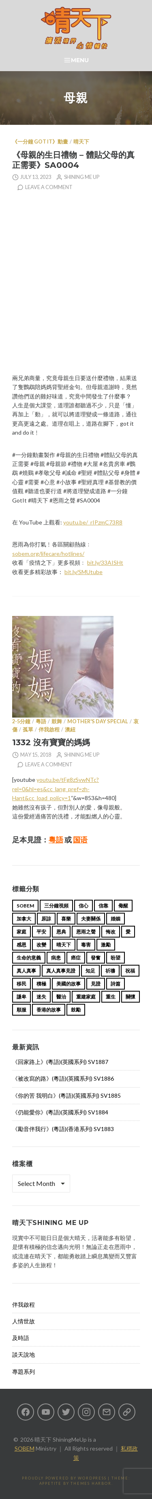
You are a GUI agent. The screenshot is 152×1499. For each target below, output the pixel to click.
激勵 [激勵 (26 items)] (106, 945)
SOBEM (24, 1448)
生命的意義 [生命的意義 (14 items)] (29, 958)
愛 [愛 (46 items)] (128, 932)
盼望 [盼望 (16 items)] (115, 958)
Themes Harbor (91, 1483)
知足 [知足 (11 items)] (90, 971)
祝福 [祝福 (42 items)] (130, 971)
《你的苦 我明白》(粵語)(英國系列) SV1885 (66, 1095)
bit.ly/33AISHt (105, 562)
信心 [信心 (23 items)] (83, 906)
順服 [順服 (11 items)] (21, 1010)
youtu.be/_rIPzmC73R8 (92, 522)
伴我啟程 (49, 730)
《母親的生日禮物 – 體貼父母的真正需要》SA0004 (73, 160)
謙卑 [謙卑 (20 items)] (21, 997)
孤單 (28, 730)
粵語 (41, 721)
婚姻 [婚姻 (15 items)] (115, 919)
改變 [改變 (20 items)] (41, 945)
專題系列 (23, 1371)
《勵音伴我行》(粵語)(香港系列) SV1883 (63, 1128)
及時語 (20, 1337)
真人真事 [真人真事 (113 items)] (26, 971)
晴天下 (81, 142)
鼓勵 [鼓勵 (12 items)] (76, 1010)
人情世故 (23, 1321)
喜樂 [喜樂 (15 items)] (66, 919)
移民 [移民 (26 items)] (21, 984)
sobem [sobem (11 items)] (25, 906)
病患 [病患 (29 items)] (56, 958)
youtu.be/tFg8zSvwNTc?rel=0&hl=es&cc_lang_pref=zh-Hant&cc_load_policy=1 (55, 788)
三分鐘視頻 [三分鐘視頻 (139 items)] (56, 906)
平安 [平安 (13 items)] (41, 932)
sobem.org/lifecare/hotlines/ (48, 553)
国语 (80, 839)
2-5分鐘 (21, 721)
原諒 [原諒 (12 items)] (46, 919)
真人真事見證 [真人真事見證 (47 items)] (60, 971)
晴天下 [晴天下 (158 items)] (63, 945)
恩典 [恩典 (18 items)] (61, 932)
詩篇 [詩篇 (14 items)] (115, 984)
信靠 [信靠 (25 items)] (103, 906)
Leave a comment (49, 187)
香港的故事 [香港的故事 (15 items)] (48, 1010)
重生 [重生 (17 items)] (111, 997)
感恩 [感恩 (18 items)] (21, 945)
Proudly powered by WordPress (64, 1478)
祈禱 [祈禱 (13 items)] (110, 971)
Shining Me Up (81, 177)
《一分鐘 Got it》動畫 (40, 142)
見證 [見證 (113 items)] (96, 984)
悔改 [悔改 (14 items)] (111, 932)
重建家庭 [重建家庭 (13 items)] (86, 997)
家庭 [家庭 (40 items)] (21, 932)
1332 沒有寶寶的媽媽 (51, 742)
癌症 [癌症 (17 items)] (76, 958)
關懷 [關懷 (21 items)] (130, 997)
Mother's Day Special (97, 721)
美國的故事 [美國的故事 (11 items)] (68, 984)
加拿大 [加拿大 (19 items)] (24, 919)
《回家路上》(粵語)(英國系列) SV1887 (60, 1061)
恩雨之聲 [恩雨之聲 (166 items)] (86, 932)
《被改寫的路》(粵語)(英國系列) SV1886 (63, 1078)
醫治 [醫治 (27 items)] (61, 997)
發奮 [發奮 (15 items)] (96, 958)
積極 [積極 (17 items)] (41, 984)
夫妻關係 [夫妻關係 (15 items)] (91, 919)
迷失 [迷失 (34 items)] (41, 997)
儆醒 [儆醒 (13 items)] (123, 906)
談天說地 (23, 1354)
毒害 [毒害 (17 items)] (86, 945)
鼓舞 (56, 721)
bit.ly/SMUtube (83, 571)
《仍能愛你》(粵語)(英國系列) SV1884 (60, 1112)
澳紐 (70, 730)
